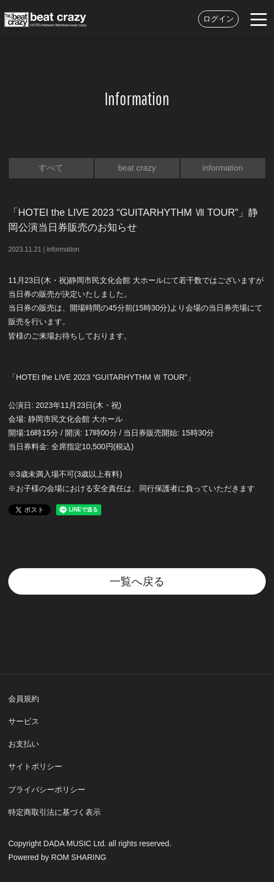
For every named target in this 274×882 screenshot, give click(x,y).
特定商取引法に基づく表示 (54, 812)
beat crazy (137, 167)
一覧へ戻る (137, 581)
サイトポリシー (35, 766)
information (222, 167)
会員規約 (23, 698)
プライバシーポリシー (46, 789)
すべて (51, 167)
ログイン (218, 18)
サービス (23, 721)
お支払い (23, 743)
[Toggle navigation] (258, 18)
